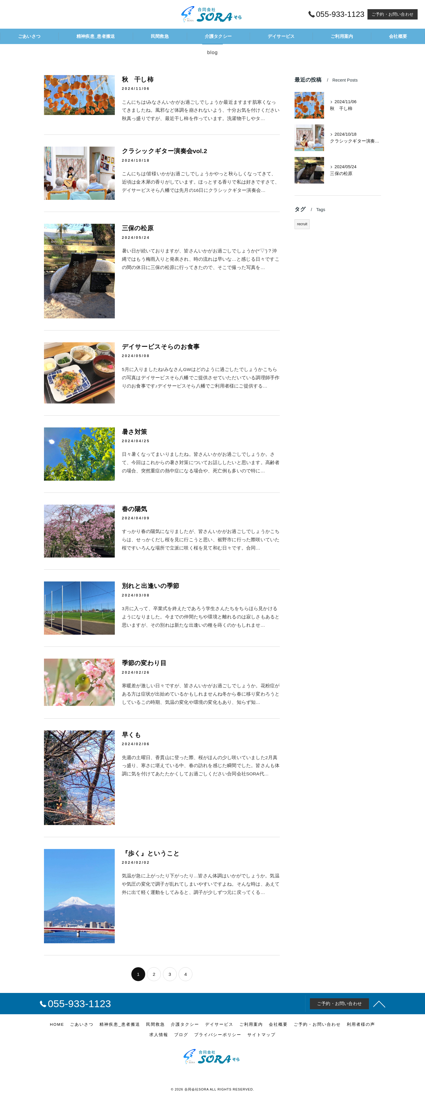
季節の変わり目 (144, 663)
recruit (302, 224)
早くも (131, 734)
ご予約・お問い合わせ (392, 14)
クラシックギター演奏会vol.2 (164, 151)
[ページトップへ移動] (379, 1004)
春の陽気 (134, 508)
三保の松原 (137, 228)
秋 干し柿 (137, 79)
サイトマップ (261, 1035)
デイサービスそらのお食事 (161, 346)
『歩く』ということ (151, 853)
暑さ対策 (134, 431)
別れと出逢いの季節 (150, 585)
